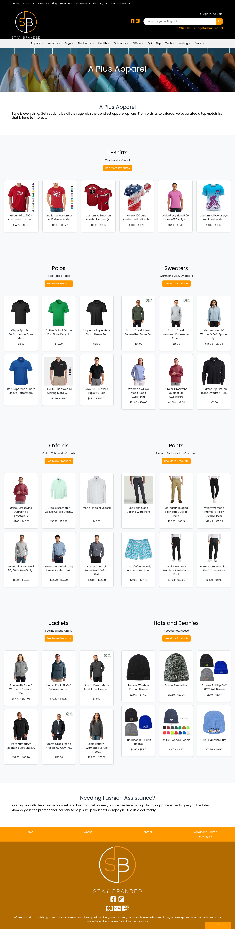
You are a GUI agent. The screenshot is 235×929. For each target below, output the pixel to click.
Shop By (98, 3)
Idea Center (118, 3)
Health (104, 43)
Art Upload (66, 3)
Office (138, 43)
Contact (43, 3)
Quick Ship (154, 43)
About (27, 3)
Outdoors (121, 43)
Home (17, 3)
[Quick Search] (179, 21)
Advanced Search (205, 832)
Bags (69, 43)
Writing (185, 43)
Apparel (37, 43)
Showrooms (83, 3)
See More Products (117, 168)
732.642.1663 (184, 28)
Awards (54, 43)
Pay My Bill (205, 836)
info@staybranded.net (208, 28)
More (199, 43)
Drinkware (86, 43)
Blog (54, 3)
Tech (169, 43)
